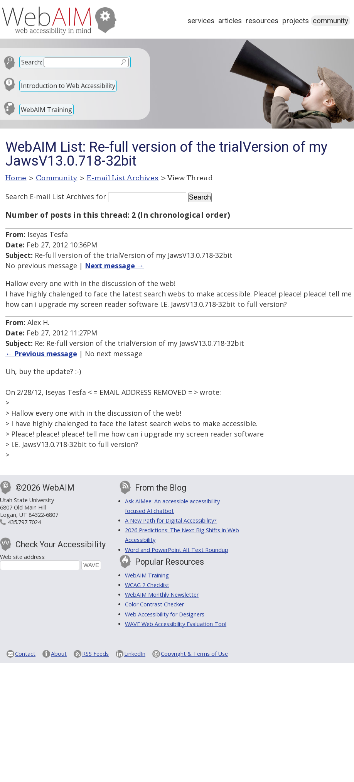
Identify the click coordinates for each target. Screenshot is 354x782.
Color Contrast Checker (154, 604)
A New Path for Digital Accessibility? (171, 520)
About (59, 653)
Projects (295, 20)
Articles (230, 20)
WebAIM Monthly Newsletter (162, 594)
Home (16, 178)
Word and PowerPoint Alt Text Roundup (176, 549)
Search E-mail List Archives (49, 196)
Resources (262, 20)
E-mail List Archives (123, 178)
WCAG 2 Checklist (147, 585)
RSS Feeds (95, 653)
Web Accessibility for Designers (164, 614)
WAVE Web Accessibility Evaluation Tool (175, 624)
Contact (25, 653)
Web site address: (23, 556)
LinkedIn (134, 653)
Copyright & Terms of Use (194, 653)
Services (200, 20)
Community (330, 20)
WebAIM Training (46, 109)
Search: (31, 62)
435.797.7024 (24, 522)
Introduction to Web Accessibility (68, 85)
